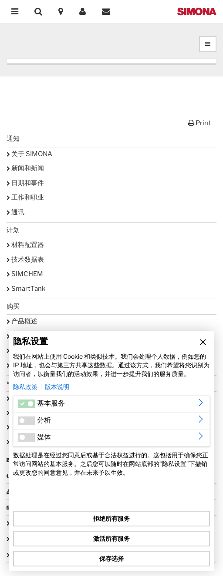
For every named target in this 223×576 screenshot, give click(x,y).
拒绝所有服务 (111, 518)
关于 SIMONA (29, 154)
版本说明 (57, 386)
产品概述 (22, 321)
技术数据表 (25, 259)
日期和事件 (25, 183)
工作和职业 (25, 197)
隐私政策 (25, 386)
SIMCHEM (25, 274)
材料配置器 (25, 245)
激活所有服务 (111, 538)
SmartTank (26, 289)
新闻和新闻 (25, 168)
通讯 (15, 212)
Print (199, 123)
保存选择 (111, 558)
